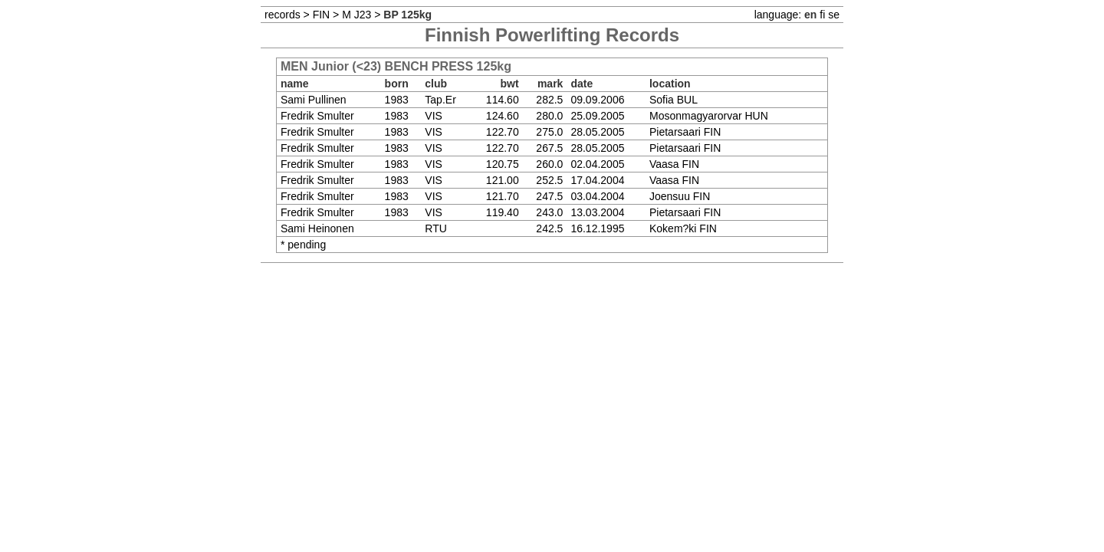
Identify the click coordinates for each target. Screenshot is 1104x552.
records (282, 14)
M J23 (356, 14)
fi (822, 14)
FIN (321, 14)
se (834, 14)
